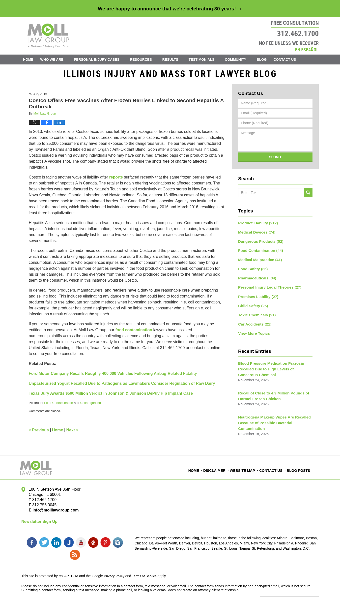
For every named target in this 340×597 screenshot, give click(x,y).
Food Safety (251, 268)
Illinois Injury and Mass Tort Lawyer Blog (48, 36)
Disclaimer (216, 466)
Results (177, 59)
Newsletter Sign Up (39, 520)
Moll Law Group (62, 586)
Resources (148, 59)
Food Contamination (58, 405)
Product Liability (256, 225)
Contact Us (295, 59)
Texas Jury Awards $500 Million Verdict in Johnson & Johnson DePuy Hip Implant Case (111, 395)
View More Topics (252, 329)
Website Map (243, 466)
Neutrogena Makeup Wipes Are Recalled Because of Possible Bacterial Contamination (271, 415)
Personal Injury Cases (104, 59)
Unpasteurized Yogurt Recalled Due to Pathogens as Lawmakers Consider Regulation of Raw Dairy (122, 385)
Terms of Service (146, 562)
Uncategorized (90, 405)
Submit (275, 159)
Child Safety (251, 303)
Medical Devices (255, 233)
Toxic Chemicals (255, 311)
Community (242, 59)
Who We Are (59, 59)
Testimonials (209, 59)
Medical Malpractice (258, 259)
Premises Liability (256, 294)
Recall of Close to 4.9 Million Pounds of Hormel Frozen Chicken (270, 389)
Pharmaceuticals (255, 277)
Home (32, 59)
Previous (39, 432)
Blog (269, 59)
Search (308, 194)
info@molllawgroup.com (53, 509)
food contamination (133, 332)
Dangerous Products (259, 242)
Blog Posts (299, 466)
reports (116, 179)
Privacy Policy (114, 562)
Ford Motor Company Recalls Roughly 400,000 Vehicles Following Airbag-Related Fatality (113, 375)
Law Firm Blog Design (295, 587)
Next (72, 432)
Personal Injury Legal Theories (267, 285)
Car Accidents (253, 320)
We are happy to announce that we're (170, 8)
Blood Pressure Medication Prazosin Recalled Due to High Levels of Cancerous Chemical (273, 364)
